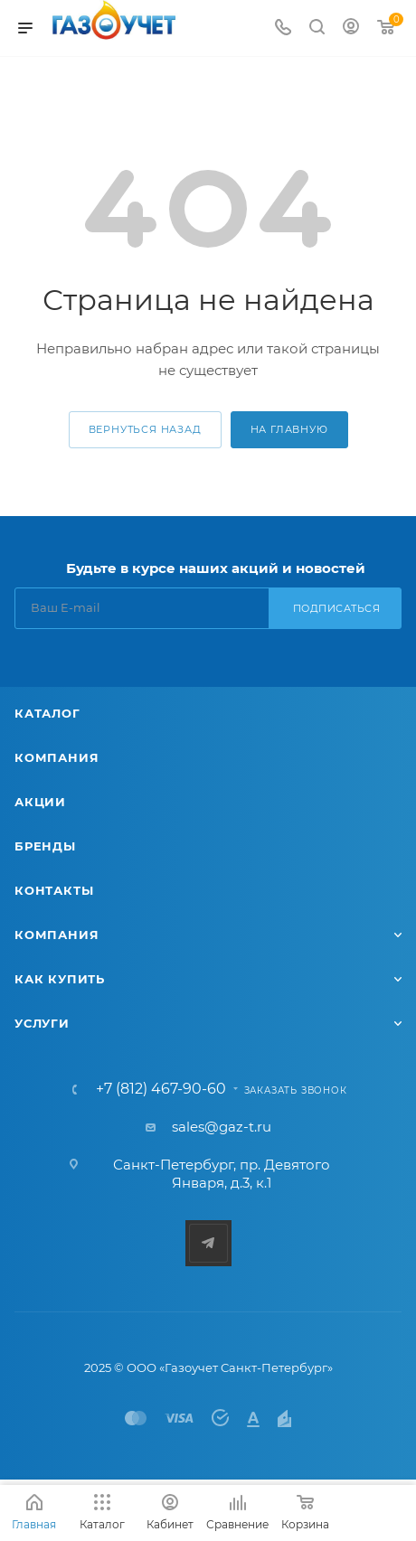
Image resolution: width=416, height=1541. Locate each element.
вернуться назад (145, 429)
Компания (56, 757)
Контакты (53, 890)
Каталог (47, 713)
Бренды (45, 846)
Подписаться (337, 608)
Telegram (208, 1243)
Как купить (59, 979)
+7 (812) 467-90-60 (161, 1089)
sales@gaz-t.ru (221, 1126)
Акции (40, 801)
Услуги (42, 1023)
